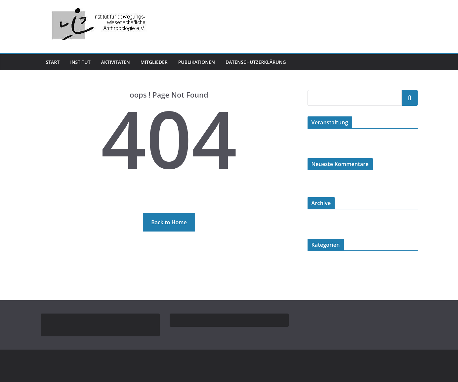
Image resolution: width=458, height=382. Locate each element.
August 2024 (319, 222)
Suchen (410, 98)
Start (53, 62)
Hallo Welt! (318, 142)
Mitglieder (162, 62)
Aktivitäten (120, 62)
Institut (82, 62)
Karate (314, 264)
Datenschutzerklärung (271, 62)
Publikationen (208, 62)
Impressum (56, 322)
